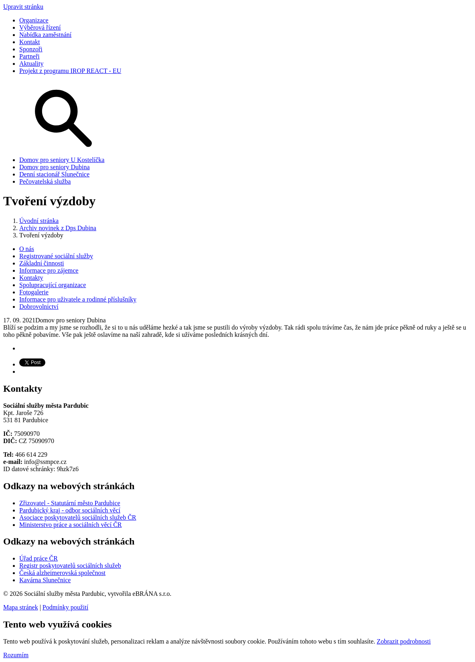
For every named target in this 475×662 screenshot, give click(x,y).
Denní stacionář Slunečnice (54, 174)
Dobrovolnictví (39, 306)
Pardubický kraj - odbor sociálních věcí (69, 510)
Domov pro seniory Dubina (54, 167)
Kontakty (31, 277)
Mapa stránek (20, 607)
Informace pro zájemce (48, 270)
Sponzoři (31, 49)
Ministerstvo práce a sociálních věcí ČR (70, 524)
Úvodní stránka (39, 220)
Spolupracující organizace (52, 284)
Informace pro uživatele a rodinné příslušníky (77, 299)
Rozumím (15, 655)
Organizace (34, 20)
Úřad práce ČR (38, 558)
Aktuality (31, 63)
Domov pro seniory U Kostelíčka (61, 159)
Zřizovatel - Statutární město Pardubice (69, 503)
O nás (26, 248)
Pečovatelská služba (45, 181)
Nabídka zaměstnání (45, 34)
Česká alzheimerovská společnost (62, 572)
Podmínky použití (65, 607)
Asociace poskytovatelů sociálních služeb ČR (77, 517)
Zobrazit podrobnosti (404, 641)
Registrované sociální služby (56, 256)
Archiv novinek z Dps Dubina (57, 228)
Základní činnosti (41, 263)
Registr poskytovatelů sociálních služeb (70, 565)
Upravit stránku (23, 6)
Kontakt (29, 41)
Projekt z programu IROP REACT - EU (70, 70)
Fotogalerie (34, 292)
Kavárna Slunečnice (45, 580)
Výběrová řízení (40, 27)
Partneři (29, 56)
